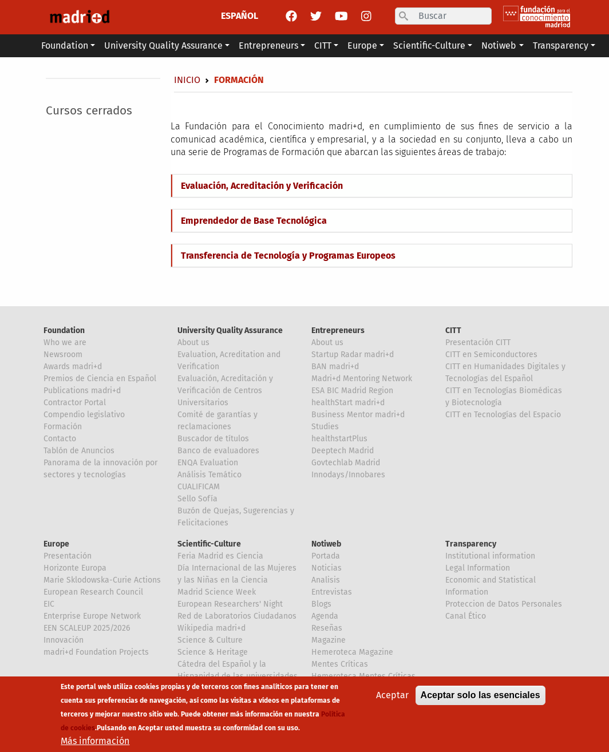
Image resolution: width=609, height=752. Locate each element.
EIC (48, 604)
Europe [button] (362, 45)
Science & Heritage (212, 652)
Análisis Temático (209, 475)
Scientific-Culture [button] (429, 45)
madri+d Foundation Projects (96, 652)
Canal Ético (465, 616)
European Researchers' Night (230, 604)
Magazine (328, 640)
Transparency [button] (560, 45)
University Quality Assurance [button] (163, 45)
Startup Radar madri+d (352, 354)
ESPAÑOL (239, 15)
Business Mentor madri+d (358, 414)
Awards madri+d (72, 366)
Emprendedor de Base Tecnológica (254, 220)
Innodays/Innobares (348, 475)
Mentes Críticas (339, 664)
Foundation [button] (64, 45)
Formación (62, 427)
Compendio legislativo (84, 414)
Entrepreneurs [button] (268, 45)
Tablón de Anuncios (78, 451)
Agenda (324, 616)
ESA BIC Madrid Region (352, 390)
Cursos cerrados (89, 111)
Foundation (64, 330)
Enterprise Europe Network (92, 616)
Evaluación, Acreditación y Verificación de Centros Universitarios (225, 390)
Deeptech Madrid (342, 451)
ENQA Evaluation (207, 463)
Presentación (67, 556)
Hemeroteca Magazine (352, 652)
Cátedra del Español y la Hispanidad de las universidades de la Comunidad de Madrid (237, 676)
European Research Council (93, 592)
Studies (325, 427)
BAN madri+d (335, 366)
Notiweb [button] (498, 45)
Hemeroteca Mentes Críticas (363, 676)
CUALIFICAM (198, 487)
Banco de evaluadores (218, 451)
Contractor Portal (74, 402)
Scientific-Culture (209, 544)
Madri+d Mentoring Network (361, 378)
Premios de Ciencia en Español (99, 378)
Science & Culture (210, 640)
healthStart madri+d (348, 402)
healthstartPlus (339, 439)
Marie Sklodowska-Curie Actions (102, 580)
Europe (56, 544)
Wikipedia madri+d (211, 628)
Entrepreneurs (338, 330)
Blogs (321, 604)
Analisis (325, 580)
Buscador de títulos (213, 439)
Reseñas (326, 628)
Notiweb (326, 544)
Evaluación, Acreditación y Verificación (262, 185)
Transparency (470, 544)
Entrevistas (331, 592)
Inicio (187, 79)
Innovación (63, 640)
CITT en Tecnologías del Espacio (503, 414)
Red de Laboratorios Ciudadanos (236, 616)
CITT (453, 330)
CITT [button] (322, 45)
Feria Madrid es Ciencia (220, 556)
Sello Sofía (197, 499)
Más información (95, 744)
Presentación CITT (478, 342)
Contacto (59, 439)
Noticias (326, 568)
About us (193, 342)
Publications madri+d (82, 390)
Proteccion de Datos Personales (503, 604)
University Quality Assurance (230, 330)
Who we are (64, 342)
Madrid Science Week (216, 592)
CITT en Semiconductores (491, 354)
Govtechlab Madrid (345, 463)
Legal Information (477, 568)
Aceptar (392, 698)
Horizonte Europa (74, 568)
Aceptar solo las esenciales (480, 698)
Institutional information (490, 556)
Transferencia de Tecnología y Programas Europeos (288, 255)
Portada (325, 556)
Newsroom (62, 354)
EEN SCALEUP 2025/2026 (86, 628)
